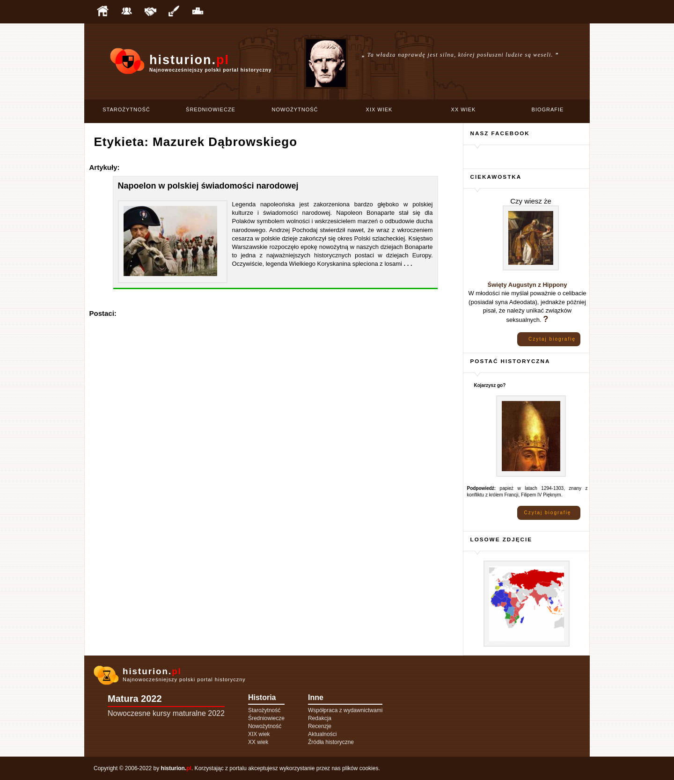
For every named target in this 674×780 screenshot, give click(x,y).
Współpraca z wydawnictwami (345, 710)
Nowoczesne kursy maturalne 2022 (166, 713)
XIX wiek (379, 109)
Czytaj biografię (552, 339)
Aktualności (322, 734)
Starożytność (126, 109)
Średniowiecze (210, 109)
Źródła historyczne (331, 742)
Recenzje (319, 726)
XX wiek (463, 109)
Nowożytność (295, 109)
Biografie (548, 109)
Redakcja (319, 718)
